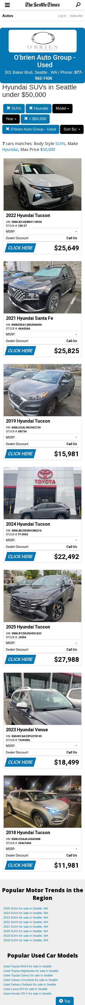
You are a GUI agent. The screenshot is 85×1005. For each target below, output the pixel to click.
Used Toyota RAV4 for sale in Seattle (27, 966)
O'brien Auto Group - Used (31, 129)
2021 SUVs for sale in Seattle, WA (25, 926)
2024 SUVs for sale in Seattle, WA (25, 913)
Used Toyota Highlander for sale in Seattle (30, 971)
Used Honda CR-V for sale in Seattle (27, 993)
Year (11, 119)
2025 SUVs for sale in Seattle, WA (25, 908)
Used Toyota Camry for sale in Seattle (28, 975)
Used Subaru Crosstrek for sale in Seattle (30, 980)
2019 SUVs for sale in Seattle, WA (25, 935)
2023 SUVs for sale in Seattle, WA (25, 917)
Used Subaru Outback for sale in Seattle (29, 984)
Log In (62, 15)
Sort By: (71, 129)
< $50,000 (35, 119)
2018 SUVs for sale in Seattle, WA (25, 940)
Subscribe (76, 15)
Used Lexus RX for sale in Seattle (25, 989)
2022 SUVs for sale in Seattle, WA (25, 922)
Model (62, 108)
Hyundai (38, 108)
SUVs (14, 108)
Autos (7, 16)
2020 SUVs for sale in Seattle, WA (25, 931)
